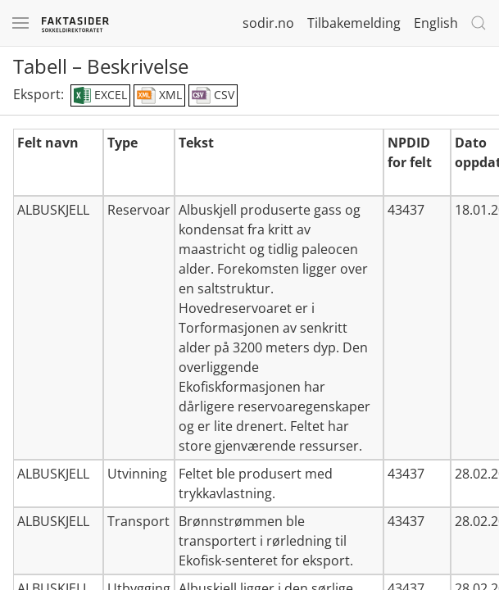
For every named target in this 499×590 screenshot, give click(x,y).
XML (159, 96)
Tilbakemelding (354, 23)
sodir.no (268, 23)
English (436, 23)
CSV (213, 96)
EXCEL (100, 96)
